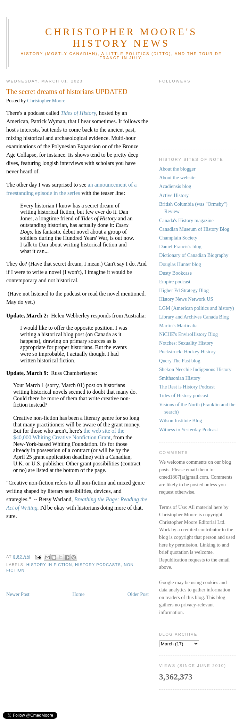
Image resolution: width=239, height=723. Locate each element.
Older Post (138, 594)
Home (78, 594)
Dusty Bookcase (175, 273)
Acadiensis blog (175, 186)
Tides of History (78, 113)
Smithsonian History (179, 378)
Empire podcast (174, 281)
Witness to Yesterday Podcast (188, 429)
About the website (177, 177)
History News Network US (186, 299)
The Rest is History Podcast (187, 387)
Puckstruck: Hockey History (187, 351)
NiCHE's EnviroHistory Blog (188, 334)
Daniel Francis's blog (180, 246)
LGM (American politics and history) (196, 308)
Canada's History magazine (186, 220)
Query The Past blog (179, 360)
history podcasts (98, 565)
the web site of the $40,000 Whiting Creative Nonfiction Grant (68, 434)
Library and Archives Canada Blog (194, 317)
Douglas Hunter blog (180, 264)
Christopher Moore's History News (121, 37)
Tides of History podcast (183, 395)
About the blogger (177, 169)
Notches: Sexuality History (186, 343)
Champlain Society (178, 238)
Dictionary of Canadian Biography (193, 255)
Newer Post (18, 594)
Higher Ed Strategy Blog (184, 290)
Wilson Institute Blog (180, 420)
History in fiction (49, 565)
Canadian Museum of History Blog (194, 229)
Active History (174, 195)
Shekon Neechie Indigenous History (195, 369)
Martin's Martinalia (178, 325)
